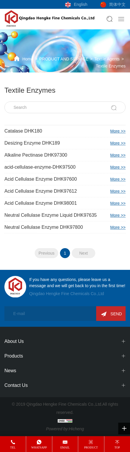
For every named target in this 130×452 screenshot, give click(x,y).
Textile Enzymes (111, 66)
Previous (46, 253)
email (65, 447)
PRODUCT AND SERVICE (63, 59)
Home (27, 59)
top (117, 447)
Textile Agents (106, 59)
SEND (116, 314)
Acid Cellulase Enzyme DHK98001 (65, 203)
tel (13, 447)
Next (83, 253)
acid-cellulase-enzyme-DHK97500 (65, 167)
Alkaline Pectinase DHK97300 (65, 155)
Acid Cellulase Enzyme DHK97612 (65, 191)
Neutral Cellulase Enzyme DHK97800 (65, 227)
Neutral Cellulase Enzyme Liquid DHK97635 (65, 215)
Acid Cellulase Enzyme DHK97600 (65, 179)
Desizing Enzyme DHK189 (65, 143)
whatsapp (39, 447)
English (80, 4)
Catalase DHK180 (65, 131)
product (91, 447)
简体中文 (117, 4)
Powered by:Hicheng (65, 428)
